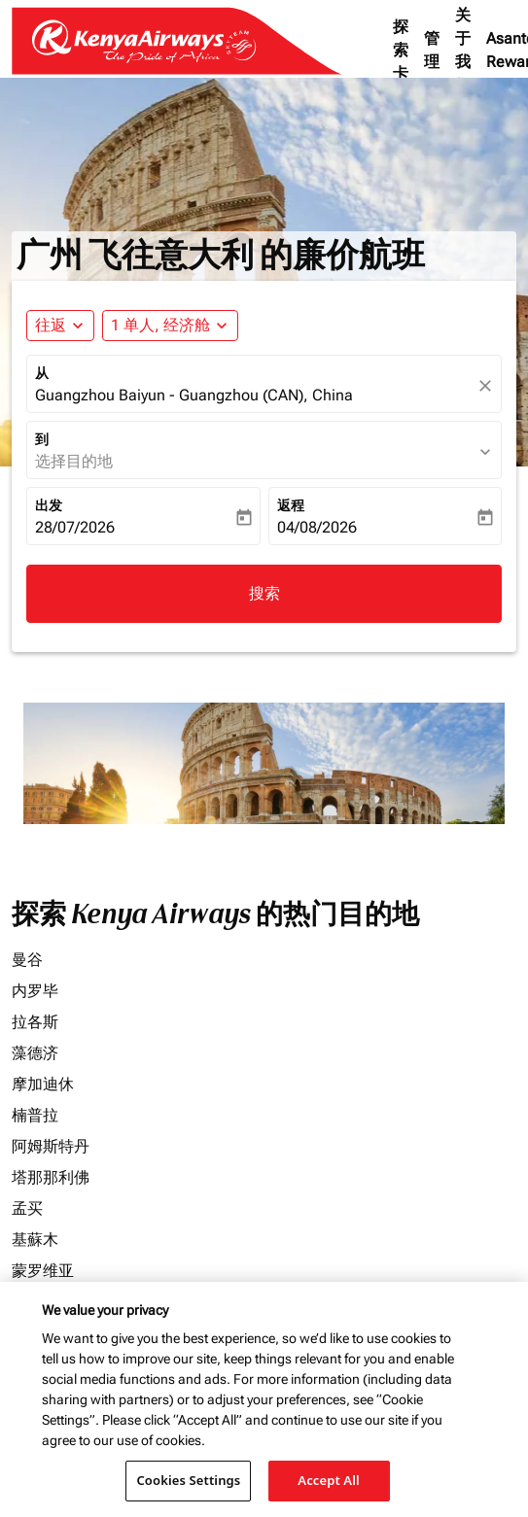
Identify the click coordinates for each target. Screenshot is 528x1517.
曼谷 (27, 959)
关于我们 (463, 50)
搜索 (264, 593)
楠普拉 (35, 1115)
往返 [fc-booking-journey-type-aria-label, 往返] (50, 325)
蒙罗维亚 (43, 1270)
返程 (290, 505)
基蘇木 (35, 1239)
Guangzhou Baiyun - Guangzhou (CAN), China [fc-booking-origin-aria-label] (194, 395)
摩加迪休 (43, 1084)
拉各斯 (35, 1022)
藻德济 (35, 1053)
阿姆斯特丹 (50, 1146)
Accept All (329, 1480)
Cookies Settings (188, 1480)
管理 (432, 50)
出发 (48, 505)
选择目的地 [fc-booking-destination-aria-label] (74, 461)
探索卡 (400, 50)
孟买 (27, 1208)
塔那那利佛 (50, 1177)
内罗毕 (35, 991)
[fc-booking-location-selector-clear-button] (488, 385)
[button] (170, 325)
